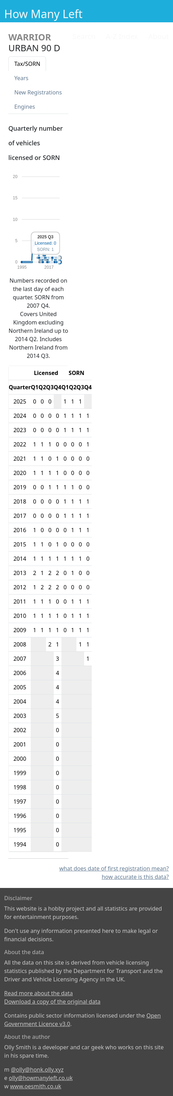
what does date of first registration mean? (114, 868)
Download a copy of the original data (52, 1001)
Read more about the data (38, 993)
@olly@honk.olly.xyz (37, 1069)
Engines (24, 106)
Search (84, 36)
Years (21, 78)
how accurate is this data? (135, 877)
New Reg (38, 92)
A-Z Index (122, 36)
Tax (27, 64)
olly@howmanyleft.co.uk (41, 1078)
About (158, 36)
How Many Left (43, 13)
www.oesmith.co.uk (35, 1086)
